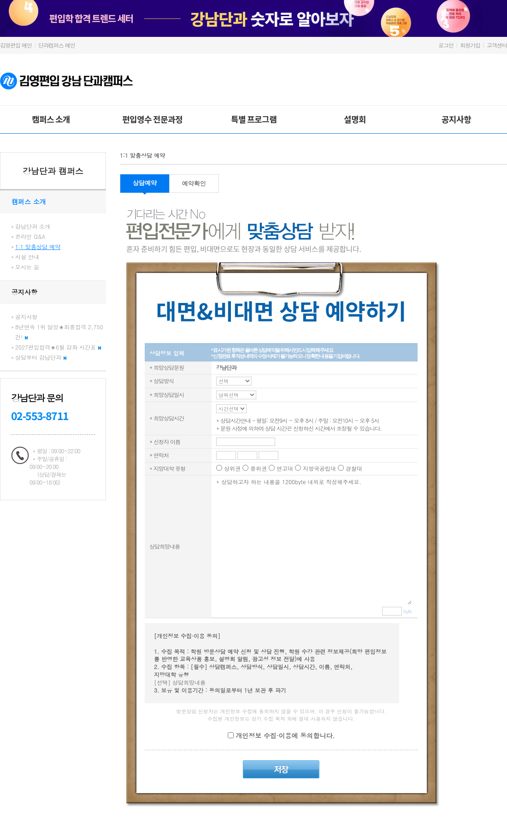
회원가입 (470, 45)
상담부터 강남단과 (40, 357)
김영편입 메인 (16, 45)
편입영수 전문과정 (152, 119)
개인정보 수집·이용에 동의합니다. (284, 735)
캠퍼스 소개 (51, 119)
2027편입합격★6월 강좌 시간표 (58, 347)
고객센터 (497, 45)
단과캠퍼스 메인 (56, 45)
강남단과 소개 (32, 226)
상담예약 (145, 182)
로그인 (446, 45)
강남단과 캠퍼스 (53, 171)
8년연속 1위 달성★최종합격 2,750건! (59, 332)
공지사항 (456, 119)
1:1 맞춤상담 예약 (37, 246)
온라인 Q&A (30, 236)
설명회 (355, 119)
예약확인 (194, 183)
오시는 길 (27, 267)
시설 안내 (27, 257)
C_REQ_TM (234, 381)
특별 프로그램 (254, 119)
